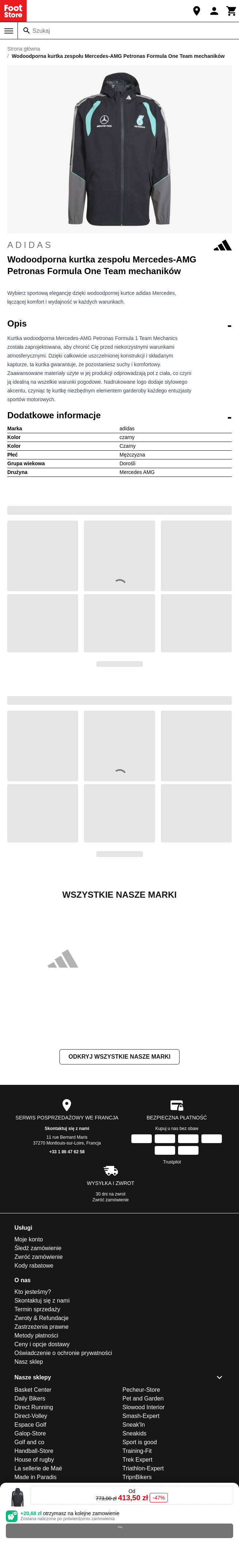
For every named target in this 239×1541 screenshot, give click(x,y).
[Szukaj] (26, 30)
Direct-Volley (31, 1416)
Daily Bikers (30, 1398)
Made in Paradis (36, 1477)
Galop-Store (30, 1433)
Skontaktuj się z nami (67, 1128)
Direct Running (34, 1407)
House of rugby (34, 1460)
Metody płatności (36, 1335)
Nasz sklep (29, 1362)
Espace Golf (30, 1425)
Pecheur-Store (141, 1390)
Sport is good (140, 1442)
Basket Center (33, 1390)
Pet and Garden (143, 1398)
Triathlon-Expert (143, 1468)
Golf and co (30, 1442)
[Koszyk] (232, 11)
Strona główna (23, 49)
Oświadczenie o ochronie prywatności (63, 1353)
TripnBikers (137, 1477)
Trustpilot (172, 1162)
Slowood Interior (144, 1407)
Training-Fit (137, 1451)
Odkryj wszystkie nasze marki (119, 1057)
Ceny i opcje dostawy (42, 1344)
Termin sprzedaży (37, 1309)
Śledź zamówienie (38, 1248)
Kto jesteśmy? (33, 1292)
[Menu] (9, 31)
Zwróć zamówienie (110, 1199)
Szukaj (41, 31)
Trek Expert (138, 1460)
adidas (119, 245)
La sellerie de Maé (38, 1468)
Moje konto (29, 1239)
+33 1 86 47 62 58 (67, 1151)
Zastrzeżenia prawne (42, 1327)
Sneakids (135, 1433)
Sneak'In (134, 1425)
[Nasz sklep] (197, 11)
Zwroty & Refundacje (42, 1318)
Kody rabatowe (34, 1266)
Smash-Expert (141, 1416)
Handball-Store (34, 1451)
